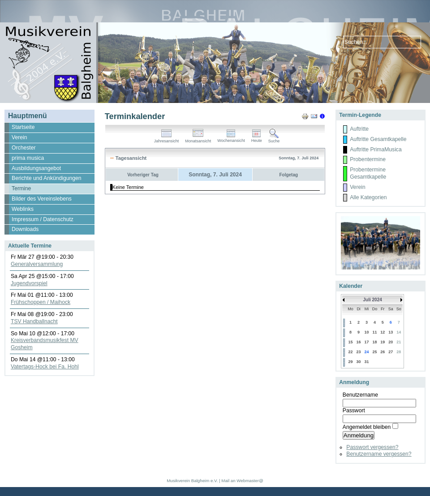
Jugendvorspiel (29, 283)
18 (374, 342)
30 (359, 361)
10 (367, 332)
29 (350, 361)
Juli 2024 (372, 299)
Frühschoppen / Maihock (40, 302)
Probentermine (368, 159)
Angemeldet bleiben (367, 427)
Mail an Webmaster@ (242, 480)
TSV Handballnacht (34, 321)
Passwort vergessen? (372, 447)
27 (390, 352)
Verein (357, 187)
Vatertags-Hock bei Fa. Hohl (45, 366)
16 (359, 342)
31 (367, 361)
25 (374, 352)
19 (382, 342)
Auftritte (359, 129)
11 (374, 332)
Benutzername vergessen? (378, 454)
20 (390, 342)
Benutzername (360, 395)
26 (382, 352)
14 (398, 332)
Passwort (354, 410)
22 (350, 352)
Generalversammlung (37, 264)
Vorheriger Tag (143, 174)
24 (367, 352)
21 (398, 342)
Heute (256, 139)
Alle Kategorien (368, 197)
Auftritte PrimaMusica (376, 149)
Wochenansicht (231, 139)
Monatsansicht (198, 139)
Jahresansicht (166, 139)
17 (367, 342)
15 (350, 342)
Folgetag (288, 174)
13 (390, 332)
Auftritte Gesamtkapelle (378, 139)
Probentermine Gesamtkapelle (368, 173)
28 (398, 352)
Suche (274, 139)
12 (382, 332)
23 (359, 352)
